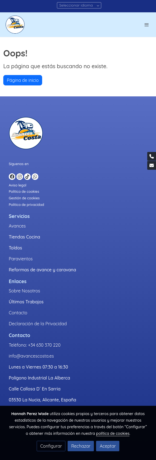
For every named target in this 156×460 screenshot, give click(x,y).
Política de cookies (24, 191)
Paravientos (21, 258)
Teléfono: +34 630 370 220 (34, 345)
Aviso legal (17, 185)
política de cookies (112, 433)
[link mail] (151, 165)
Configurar (51, 446)
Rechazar (80, 446)
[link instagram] (20, 176)
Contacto (18, 312)
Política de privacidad (26, 204)
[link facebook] (12, 176)
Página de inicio (23, 80)
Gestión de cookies (24, 198)
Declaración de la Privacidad (38, 323)
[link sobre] (78, 134)
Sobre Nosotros (24, 291)
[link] (15, 24)
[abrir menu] (147, 24)
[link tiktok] (27, 176)
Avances (17, 226)
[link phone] (151, 156)
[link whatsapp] (35, 176)
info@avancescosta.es (31, 356)
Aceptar (108, 446)
